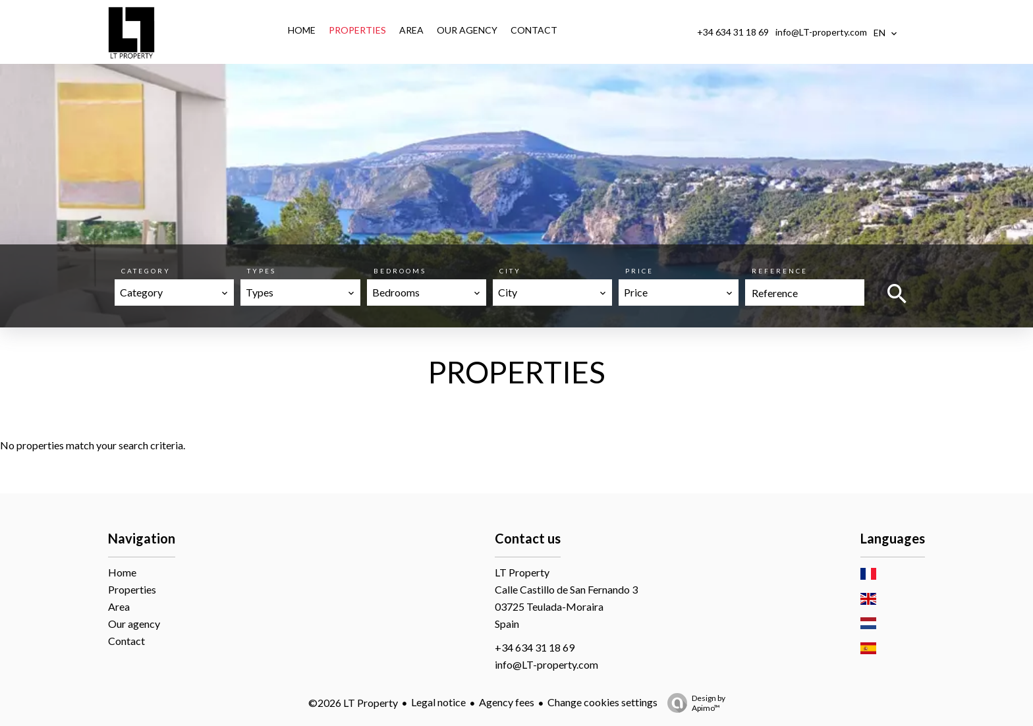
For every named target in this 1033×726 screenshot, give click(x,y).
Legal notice (438, 702)
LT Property (522, 572)
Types (261, 271)
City (510, 271)
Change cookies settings (602, 702)
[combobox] (174, 292)
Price (639, 271)
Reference (780, 271)
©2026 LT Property (353, 702)
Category (146, 271)
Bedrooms (400, 271)
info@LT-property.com (821, 32)
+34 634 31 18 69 (733, 32)
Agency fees (506, 702)
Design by (693, 703)
